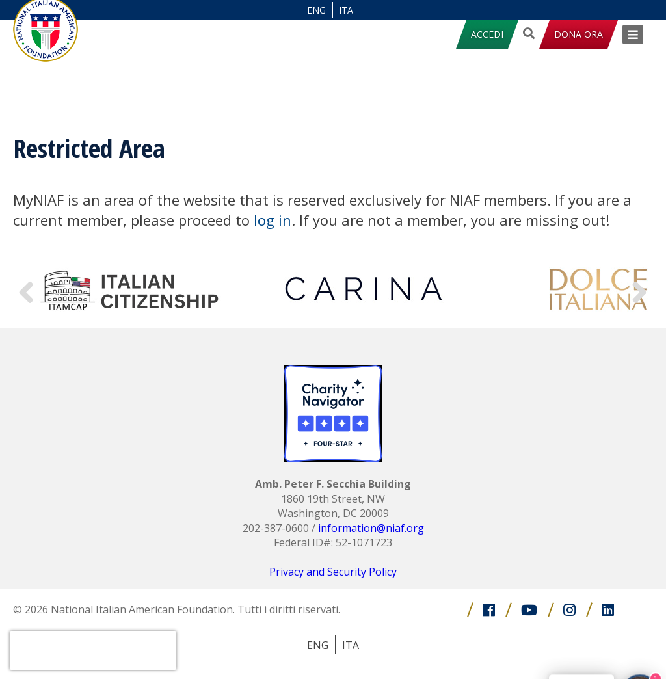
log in (272, 220)
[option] (130, 289)
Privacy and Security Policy (333, 572)
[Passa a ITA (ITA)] (346, 10)
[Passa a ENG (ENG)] (316, 10)
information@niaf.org (371, 528)
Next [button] (640, 289)
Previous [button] (26, 289)
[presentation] (93, 650)
